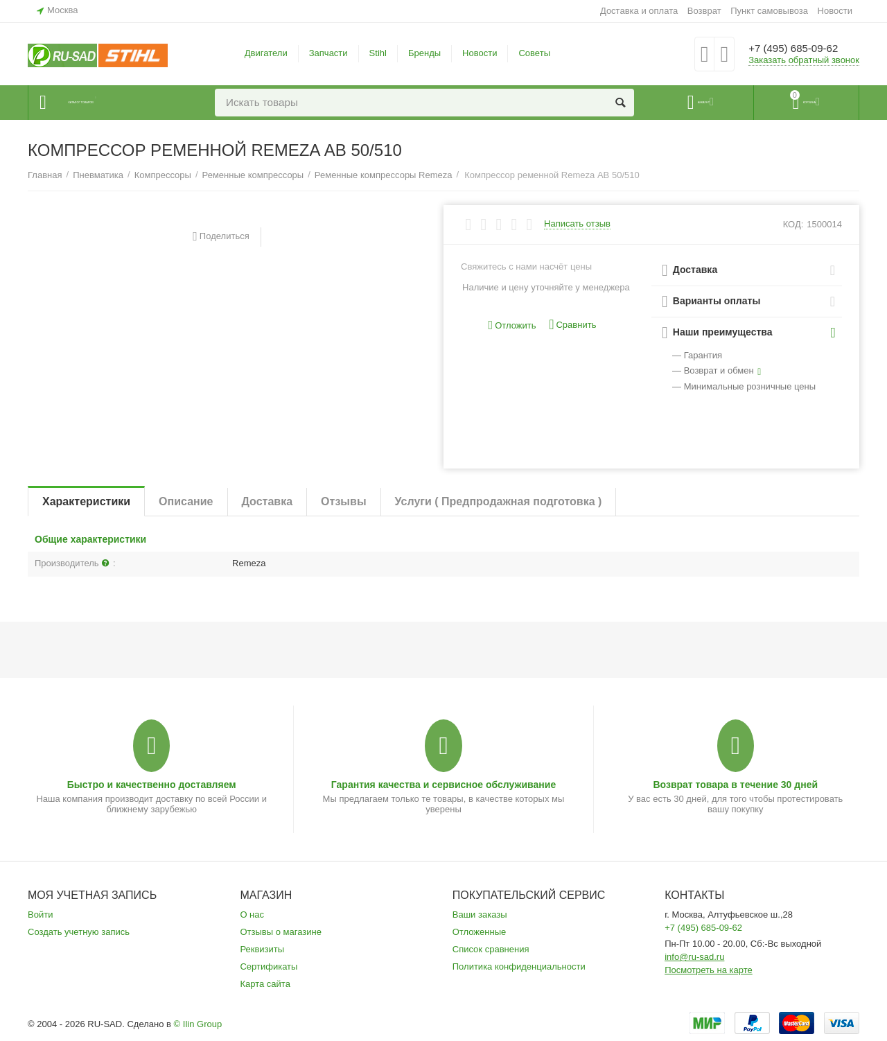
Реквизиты (262, 949)
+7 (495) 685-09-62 (802, 48)
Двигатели (266, 53)
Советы (534, 53)
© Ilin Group (198, 1024)
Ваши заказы (480, 914)
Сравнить (572, 324)
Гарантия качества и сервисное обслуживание (443, 784)
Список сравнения (491, 949)
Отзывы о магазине (281, 932)
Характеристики (86, 501)
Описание (186, 501)
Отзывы (343, 501)
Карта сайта (265, 984)
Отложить (512, 325)
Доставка (267, 501)
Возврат (704, 11)
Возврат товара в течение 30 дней (735, 784)
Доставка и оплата (639, 11)
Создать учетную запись (79, 932)
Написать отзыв (577, 224)
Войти (40, 914)
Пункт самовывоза (769, 11)
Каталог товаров (112, 102)
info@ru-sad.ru (694, 957)
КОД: (793, 224)
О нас (252, 914)
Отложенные (480, 932)
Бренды (424, 53)
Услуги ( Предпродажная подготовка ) (498, 501)
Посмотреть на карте (709, 970)
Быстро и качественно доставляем (151, 784)
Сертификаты (268, 966)
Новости (835, 11)
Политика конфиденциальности (519, 966)
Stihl (378, 53)
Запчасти (328, 53)
